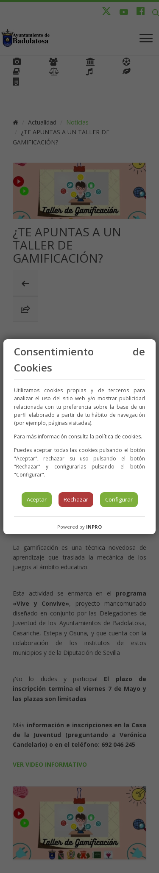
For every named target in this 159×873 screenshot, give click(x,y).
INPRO (94, 527)
